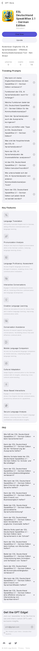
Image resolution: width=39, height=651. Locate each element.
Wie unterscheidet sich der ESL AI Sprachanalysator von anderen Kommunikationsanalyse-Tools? (17, 179)
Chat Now (19, 34)
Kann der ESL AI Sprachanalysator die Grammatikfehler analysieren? (18, 154)
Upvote (19, 40)
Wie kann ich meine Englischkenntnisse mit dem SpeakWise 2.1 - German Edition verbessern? (16, 82)
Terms (27, 648)
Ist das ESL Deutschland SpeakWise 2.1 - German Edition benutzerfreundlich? (17, 165)
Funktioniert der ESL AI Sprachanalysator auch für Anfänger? (16, 95)
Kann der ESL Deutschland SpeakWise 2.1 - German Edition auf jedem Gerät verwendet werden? (16, 194)
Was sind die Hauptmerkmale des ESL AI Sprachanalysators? (17, 144)
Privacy (21, 648)
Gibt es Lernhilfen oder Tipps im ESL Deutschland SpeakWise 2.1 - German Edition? (17, 131)
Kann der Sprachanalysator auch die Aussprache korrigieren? (17, 119)
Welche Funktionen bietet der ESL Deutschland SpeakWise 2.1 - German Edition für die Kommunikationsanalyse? (17, 106)
